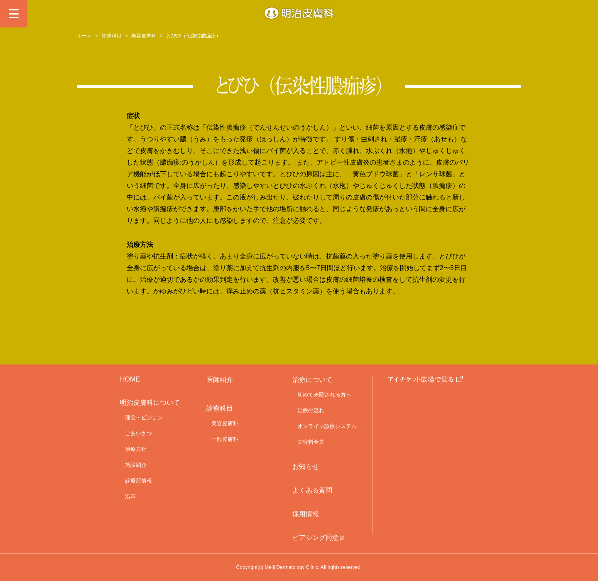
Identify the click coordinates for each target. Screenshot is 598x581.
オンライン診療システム (327, 426)
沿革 (130, 496)
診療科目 (112, 36)
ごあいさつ (138, 433)
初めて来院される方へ (324, 394)
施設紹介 (136, 465)
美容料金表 (310, 442)
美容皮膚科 (144, 36)
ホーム (85, 36)
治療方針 (136, 449)
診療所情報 (138, 481)
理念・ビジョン (144, 417)
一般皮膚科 (224, 439)
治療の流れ (310, 410)
